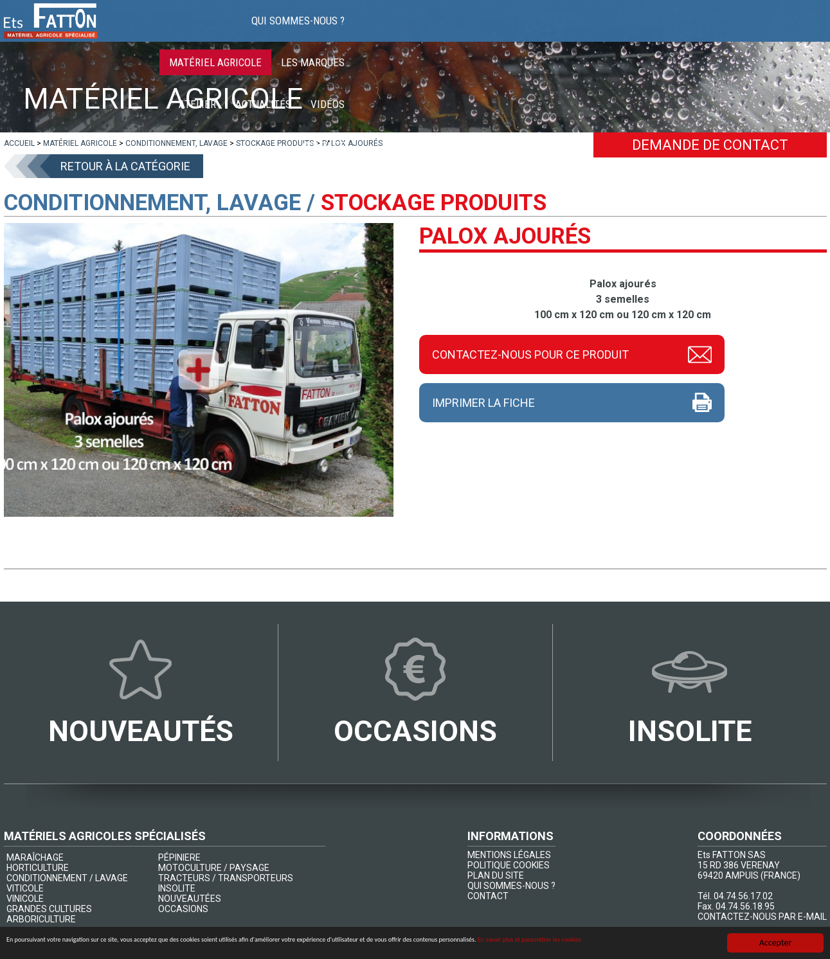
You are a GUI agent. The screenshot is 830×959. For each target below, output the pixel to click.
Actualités (675, 32)
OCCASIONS (183, 909)
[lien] (19, 143)
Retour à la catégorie (125, 166)
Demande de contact (710, 145)
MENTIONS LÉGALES (509, 855)
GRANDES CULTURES (49, 909)
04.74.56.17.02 (743, 896)
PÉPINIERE (179, 857)
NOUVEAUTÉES (189, 898)
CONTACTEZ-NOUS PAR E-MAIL (762, 916)
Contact (796, 32)
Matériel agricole (441, 32)
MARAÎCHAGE (35, 857)
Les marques (539, 32)
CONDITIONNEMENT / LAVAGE (67, 878)
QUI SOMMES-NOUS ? (511, 886)
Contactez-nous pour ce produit (530, 354)
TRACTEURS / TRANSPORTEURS (225, 878)
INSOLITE (176, 888)
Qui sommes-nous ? (329, 32)
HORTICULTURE (37, 868)
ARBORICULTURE (41, 919)
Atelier (608, 32)
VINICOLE (25, 898)
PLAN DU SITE (495, 875)
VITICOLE (25, 888)
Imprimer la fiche (483, 402)
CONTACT (488, 896)
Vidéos (739, 32)
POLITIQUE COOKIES (508, 865)
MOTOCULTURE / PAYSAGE (213, 868)
